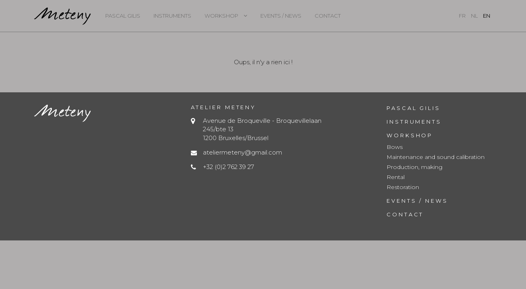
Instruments (172, 15)
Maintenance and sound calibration (436, 157)
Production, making (414, 167)
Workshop (221, 15)
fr (462, 15)
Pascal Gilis (122, 15)
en (486, 15)
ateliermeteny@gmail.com (242, 152)
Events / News (280, 15)
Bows (395, 147)
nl (474, 15)
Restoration (403, 187)
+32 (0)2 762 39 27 (228, 167)
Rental (396, 177)
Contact (328, 15)
